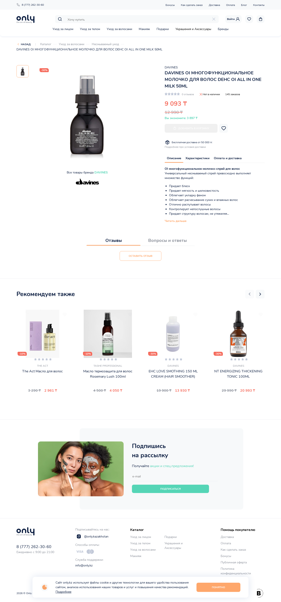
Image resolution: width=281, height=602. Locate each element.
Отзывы (113, 240)
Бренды (223, 29)
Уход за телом (90, 29)
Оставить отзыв (140, 256)
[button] (249, 294)
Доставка (214, 5)
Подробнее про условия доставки (185, 147)
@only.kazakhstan (91, 536)
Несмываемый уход (105, 44)
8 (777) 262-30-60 (30, 5)
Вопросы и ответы (167, 240)
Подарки (163, 29)
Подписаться (170, 489)
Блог (244, 5)
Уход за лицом (62, 29)
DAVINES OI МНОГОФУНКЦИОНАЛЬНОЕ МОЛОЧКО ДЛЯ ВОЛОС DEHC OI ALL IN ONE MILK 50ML (89, 49)
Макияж (144, 29)
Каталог (45, 44)
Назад (26, 44)
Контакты (259, 5)
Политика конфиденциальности (236, 571)
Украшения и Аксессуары (193, 29)
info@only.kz (84, 565)
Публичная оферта (234, 562)
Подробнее (63, 592)
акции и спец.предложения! (172, 466)
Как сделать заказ (192, 5)
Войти (233, 19)
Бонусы (170, 5)
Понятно (218, 587)
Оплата (230, 5)
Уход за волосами (119, 29)
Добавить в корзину (191, 128)
